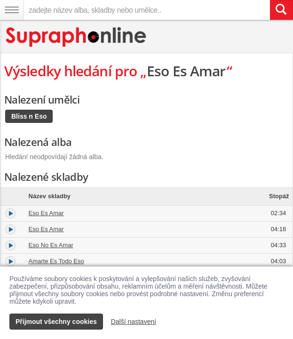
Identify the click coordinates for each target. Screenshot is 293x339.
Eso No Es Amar (51, 245)
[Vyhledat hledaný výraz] (281, 10)
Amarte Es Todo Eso (56, 261)
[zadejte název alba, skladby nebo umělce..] (147, 10)
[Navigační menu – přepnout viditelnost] (12, 10)
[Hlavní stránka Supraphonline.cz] (76, 37)
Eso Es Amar (46, 213)
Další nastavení (134, 321)
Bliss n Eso (29, 116)
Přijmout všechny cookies (56, 321)
